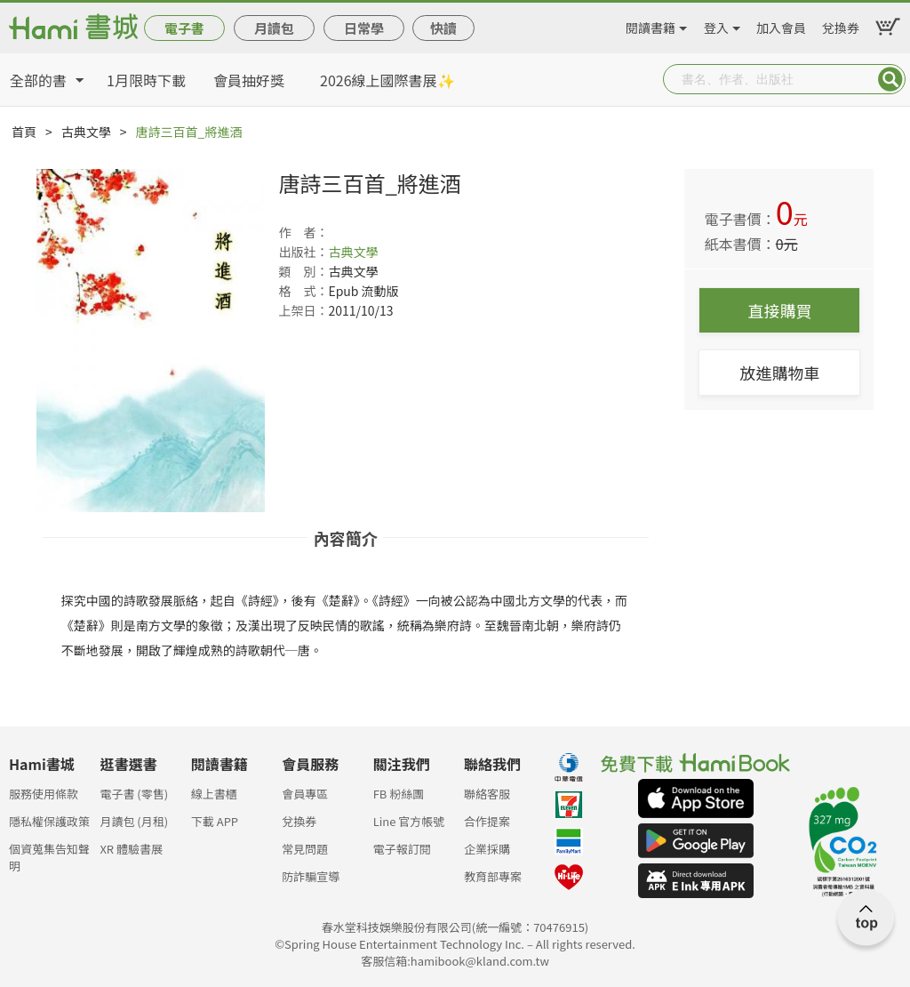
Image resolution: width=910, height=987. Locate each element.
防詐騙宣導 (310, 876)
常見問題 (305, 848)
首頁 (24, 131)
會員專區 (305, 793)
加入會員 (781, 25)
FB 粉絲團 (399, 793)
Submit (890, 79)
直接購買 (779, 310)
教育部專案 (493, 876)
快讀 (443, 28)
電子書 (184, 28)
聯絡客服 (487, 793)
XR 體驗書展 (131, 848)
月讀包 (274, 28)
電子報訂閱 (402, 848)
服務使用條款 (43, 793)
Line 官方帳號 (409, 821)
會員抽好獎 (248, 80)
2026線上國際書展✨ (387, 80)
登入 (716, 25)
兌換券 (840, 25)
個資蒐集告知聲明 (49, 854)
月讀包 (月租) (134, 821)
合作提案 (487, 821)
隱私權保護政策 (49, 821)
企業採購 (487, 848)
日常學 (364, 28)
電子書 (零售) (134, 793)
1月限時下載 (146, 80)
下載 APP (214, 821)
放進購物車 (779, 372)
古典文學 (86, 131)
